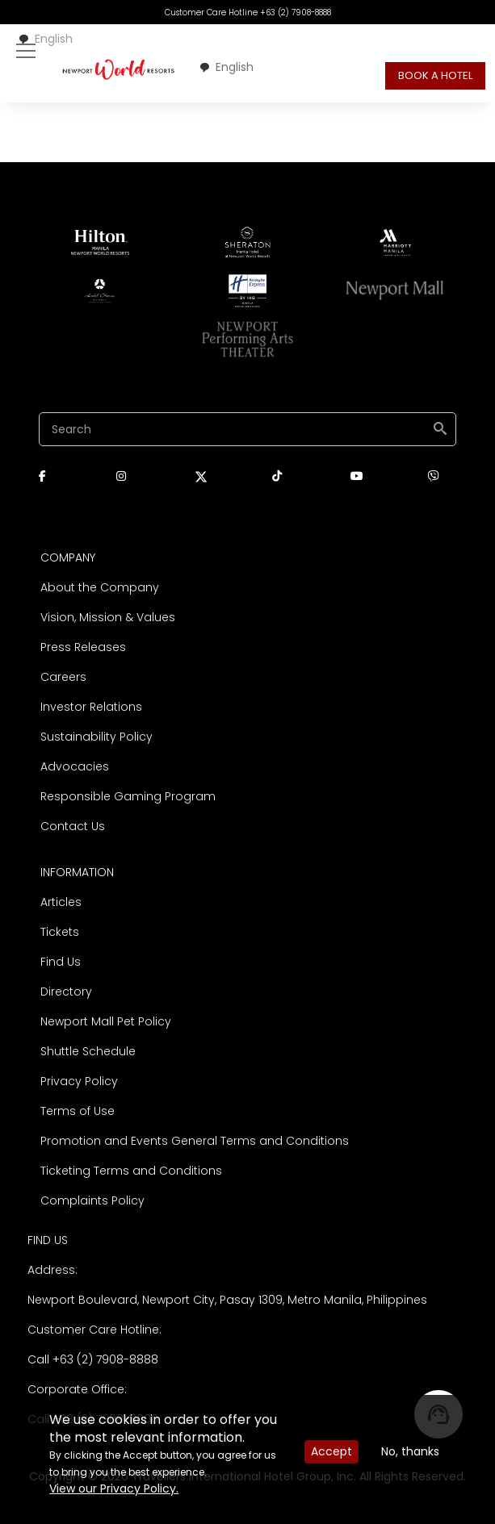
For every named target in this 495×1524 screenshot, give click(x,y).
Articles (61, 902)
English (45, 39)
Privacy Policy (79, 1081)
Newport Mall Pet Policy (105, 1021)
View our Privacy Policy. (113, 1488)
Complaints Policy (92, 1200)
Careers (63, 677)
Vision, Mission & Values (107, 617)
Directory (66, 991)
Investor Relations (91, 707)
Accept (331, 1451)
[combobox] (45, 39)
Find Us (60, 962)
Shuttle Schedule (88, 1051)
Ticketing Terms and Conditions (131, 1171)
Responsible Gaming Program (128, 796)
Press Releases (83, 647)
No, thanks (410, 1451)
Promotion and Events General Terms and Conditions (194, 1141)
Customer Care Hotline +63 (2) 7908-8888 (248, 12)
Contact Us (72, 826)
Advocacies (74, 766)
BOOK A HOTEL (435, 75)
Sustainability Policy (96, 737)
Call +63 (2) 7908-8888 (92, 1359)
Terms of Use (77, 1111)
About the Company (99, 587)
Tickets (59, 932)
